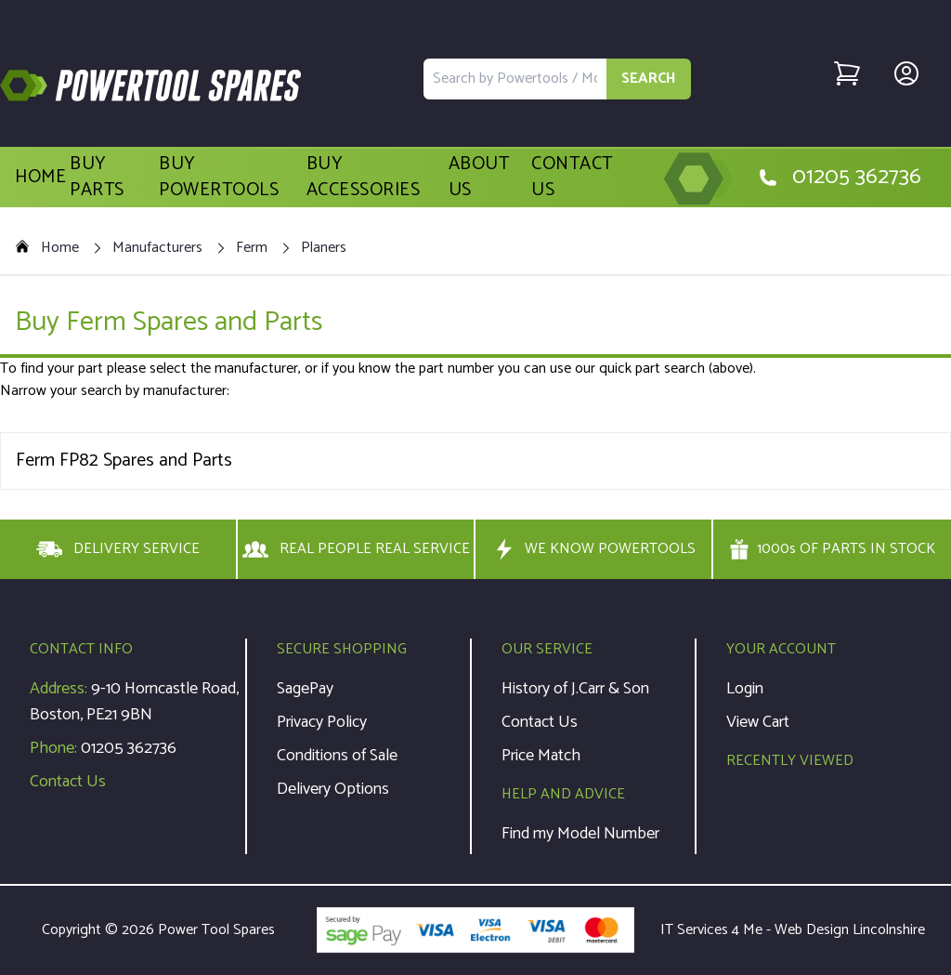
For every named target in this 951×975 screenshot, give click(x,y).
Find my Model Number (580, 834)
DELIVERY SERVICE (118, 549)
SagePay (305, 689)
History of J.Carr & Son (575, 689)
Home (40, 178)
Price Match (541, 756)
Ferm (251, 248)
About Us (479, 178)
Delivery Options (333, 789)
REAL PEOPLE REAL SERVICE (356, 549)
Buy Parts (97, 178)
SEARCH (648, 78)
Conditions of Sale (337, 756)
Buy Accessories (363, 178)
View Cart (757, 722)
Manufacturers (157, 248)
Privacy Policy (322, 722)
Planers (323, 248)
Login (744, 689)
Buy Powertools (219, 178)
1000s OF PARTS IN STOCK (832, 549)
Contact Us (572, 178)
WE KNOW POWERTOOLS (593, 549)
